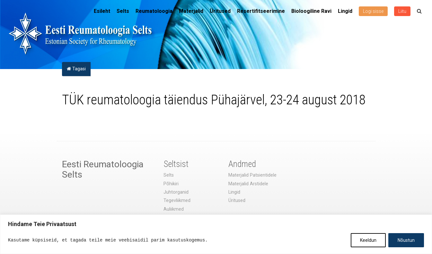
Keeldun (368, 240)
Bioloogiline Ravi (311, 11)
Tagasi (76, 69)
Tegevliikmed (176, 200)
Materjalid (191, 11)
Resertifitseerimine (261, 11)
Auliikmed (173, 209)
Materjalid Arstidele (248, 184)
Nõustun (406, 240)
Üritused (220, 11)
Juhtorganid (176, 192)
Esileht (102, 11)
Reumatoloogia (154, 11)
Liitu (402, 11)
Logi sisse (373, 11)
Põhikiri (171, 184)
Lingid (345, 11)
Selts (123, 11)
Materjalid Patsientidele (252, 175)
